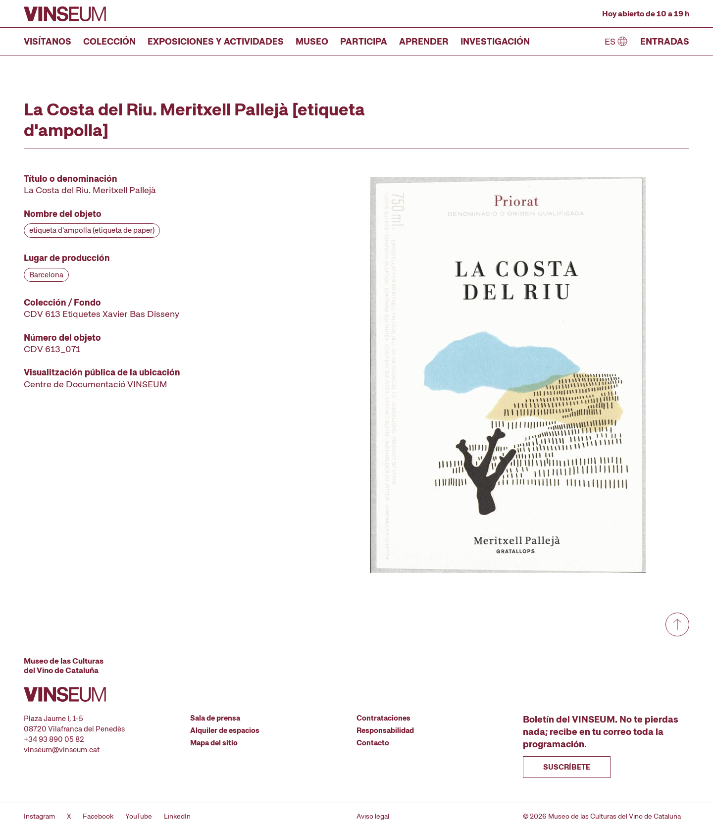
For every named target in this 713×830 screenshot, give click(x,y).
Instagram (39, 816)
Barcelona (46, 275)
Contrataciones (383, 718)
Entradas (664, 41)
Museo (312, 41)
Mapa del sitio (214, 743)
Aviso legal (372, 816)
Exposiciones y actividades (216, 41)
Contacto (372, 743)
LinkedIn (177, 816)
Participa (363, 41)
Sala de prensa (215, 718)
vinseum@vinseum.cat (62, 750)
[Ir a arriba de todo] (677, 624)
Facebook (98, 816)
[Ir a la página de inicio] (65, 13)
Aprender (424, 41)
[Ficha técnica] (150, 281)
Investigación (495, 41)
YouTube (138, 816)
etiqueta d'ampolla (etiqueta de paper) (91, 230)
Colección (109, 41)
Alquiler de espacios (224, 730)
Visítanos (47, 41)
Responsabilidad (385, 730)
